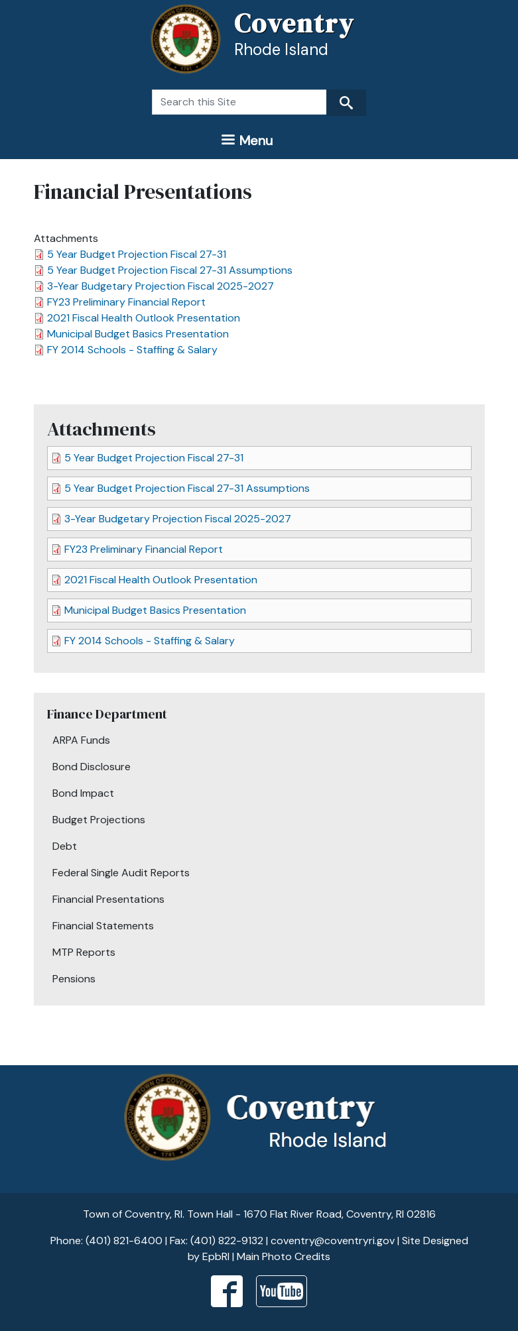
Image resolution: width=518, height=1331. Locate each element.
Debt (64, 846)
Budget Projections (98, 820)
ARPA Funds (81, 740)
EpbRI (215, 1256)
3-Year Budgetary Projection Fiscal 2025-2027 (160, 286)
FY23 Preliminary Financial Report (126, 302)
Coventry (294, 23)
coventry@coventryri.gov (333, 1240)
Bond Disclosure (91, 767)
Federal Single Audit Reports (121, 873)
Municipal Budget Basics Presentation (138, 334)
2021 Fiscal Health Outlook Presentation (143, 318)
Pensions (74, 979)
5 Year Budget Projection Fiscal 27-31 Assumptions (169, 270)
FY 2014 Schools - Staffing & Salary (132, 350)
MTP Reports (83, 952)
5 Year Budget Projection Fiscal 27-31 (136, 254)
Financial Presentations (108, 899)
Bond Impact (83, 793)
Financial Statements (103, 926)
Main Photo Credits (283, 1256)
